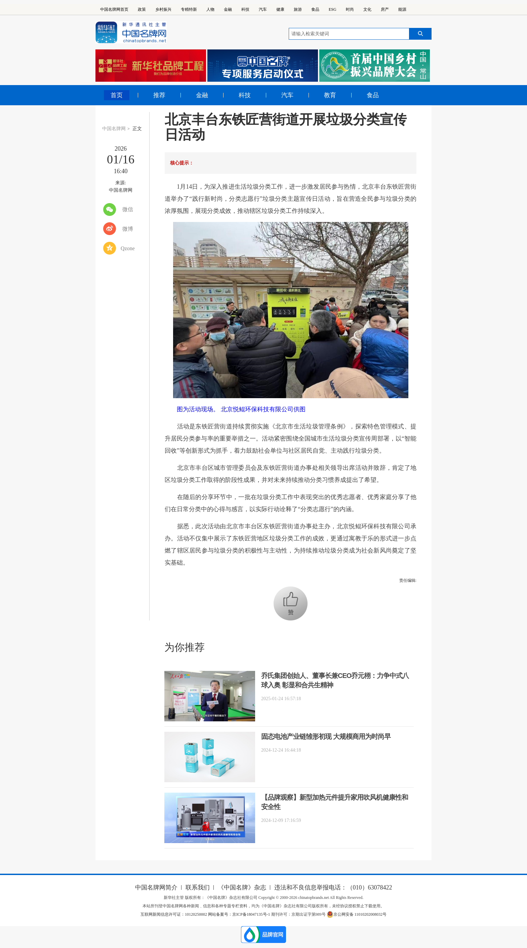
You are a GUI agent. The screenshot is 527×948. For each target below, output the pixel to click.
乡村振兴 (163, 9)
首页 (117, 95)
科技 (245, 9)
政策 (142, 9)
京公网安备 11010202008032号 (357, 914)
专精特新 (189, 9)
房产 (385, 9)
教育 (330, 95)
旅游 (298, 9)
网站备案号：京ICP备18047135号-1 (239, 914)
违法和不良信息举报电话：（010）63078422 (333, 887)
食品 (315, 9)
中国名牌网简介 (156, 887)
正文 (137, 128)
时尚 (350, 9)
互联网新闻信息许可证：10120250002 (174, 914)
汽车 (263, 9)
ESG (332, 9)
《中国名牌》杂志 (242, 887)
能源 (402, 9)
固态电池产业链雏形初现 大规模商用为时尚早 (326, 736)
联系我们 (198, 887)
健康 (280, 9)
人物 (210, 9)
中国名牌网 (114, 128)
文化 (367, 9)
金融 (228, 9)
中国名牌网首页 (114, 9)
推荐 (159, 95)
